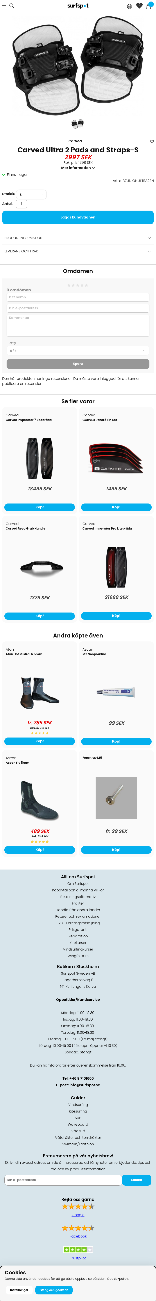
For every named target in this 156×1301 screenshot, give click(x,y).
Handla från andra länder (78, 910)
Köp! (40, 507)
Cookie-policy (117, 1278)
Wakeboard (78, 1124)
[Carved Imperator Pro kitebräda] (116, 587)
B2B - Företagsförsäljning (78, 923)
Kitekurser (78, 943)
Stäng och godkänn (54, 1290)
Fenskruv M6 (92, 757)
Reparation (78, 936)
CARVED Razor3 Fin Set (99, 420)
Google (78, 1215)
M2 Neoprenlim (94, 654)
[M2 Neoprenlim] (116, 713)
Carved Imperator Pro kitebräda (107, 528)
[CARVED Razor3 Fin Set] (116, 478)
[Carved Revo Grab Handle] (39, 587)
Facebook (78, 1236)
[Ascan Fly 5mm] (40, 821)
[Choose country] (129, 7)
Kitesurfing (78, 1111)
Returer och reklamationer (78, 916)
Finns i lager (17, 174)
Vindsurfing (78, 1105)
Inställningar (19, 1290)
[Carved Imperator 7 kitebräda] (40, 478)
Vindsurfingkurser (78, 949)
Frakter (78, 903)
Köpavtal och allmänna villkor (78, 890)
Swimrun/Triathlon (78, 1144)
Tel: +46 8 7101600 (78, 1078)
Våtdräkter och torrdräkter (78, 1137)
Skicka (136, 1180)
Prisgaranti (78, 929)
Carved (75, 141)
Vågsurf (78, 1131)
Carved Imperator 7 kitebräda (29, 420)
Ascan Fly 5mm (17, 762)
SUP (78, 1118)
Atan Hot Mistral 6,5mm (24, 654)
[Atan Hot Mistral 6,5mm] (40, 712)
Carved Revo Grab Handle (25, 528)
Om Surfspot (78, 884)
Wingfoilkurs (78, 956)
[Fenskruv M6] (116, 818)
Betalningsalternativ (78, 897)
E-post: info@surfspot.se (78, 1085)
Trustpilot (78, 1258)
